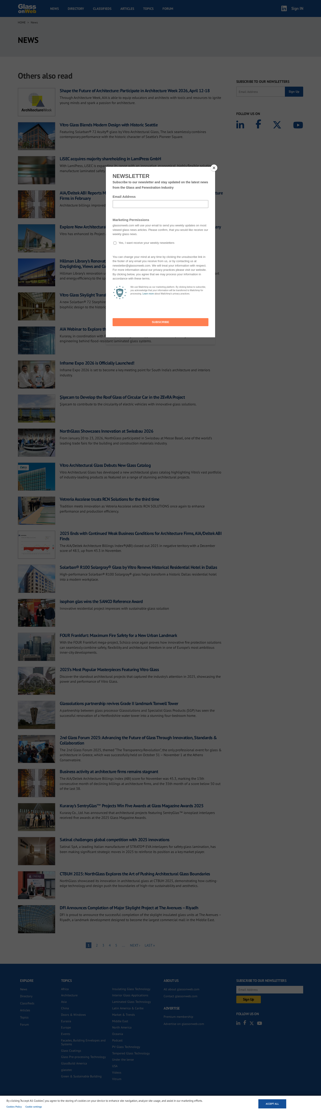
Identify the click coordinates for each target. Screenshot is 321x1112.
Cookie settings (33, 1106)
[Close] (214, 168)
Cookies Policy (14, 1106)
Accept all (272, 1103)
